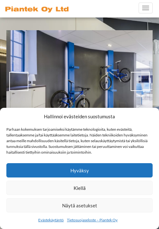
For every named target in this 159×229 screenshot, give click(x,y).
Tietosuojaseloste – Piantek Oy (92, 220)
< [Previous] (18, 81)
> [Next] (140, 81)
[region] (79, 81)
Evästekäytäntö (51, 220)
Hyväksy (79, 170)
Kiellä (80, 188)
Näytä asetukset (79, 205)
